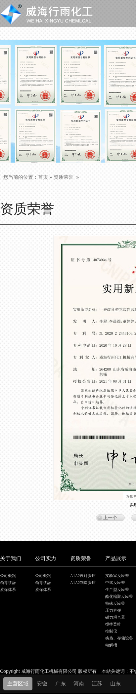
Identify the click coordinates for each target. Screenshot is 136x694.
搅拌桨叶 (113, 624)
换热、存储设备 (119, 638)
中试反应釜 (115, 582)
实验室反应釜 (117, 575)
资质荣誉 (63, 177)
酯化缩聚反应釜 (119, 596)
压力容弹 (113, 610)
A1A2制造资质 (83, 582)
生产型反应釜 (117, 589)
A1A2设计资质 (83, 575)
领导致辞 (8, 582)
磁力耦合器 (115, 617)
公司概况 (8, 575)
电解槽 (111, 645)
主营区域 (17, 683)
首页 (43, 177)
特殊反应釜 (115, 603)
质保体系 (8, 589)
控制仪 (111, 631)
